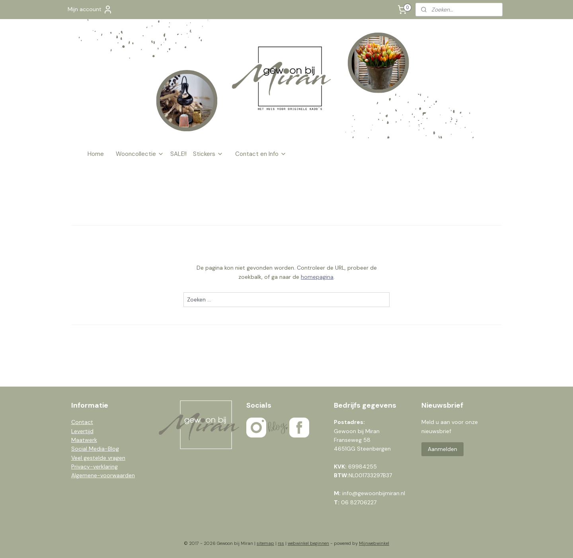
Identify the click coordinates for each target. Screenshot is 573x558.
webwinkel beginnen (308, 543)
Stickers (208, 154)
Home (96, 154)
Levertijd (82, 431)
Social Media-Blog (95, 448)
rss (281, 543)
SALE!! (178, 154)
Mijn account (90, 9)
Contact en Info (260, 154)
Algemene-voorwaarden (103, 475)
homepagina (317, 276)
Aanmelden (442, 449)
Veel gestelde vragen (98, 457)
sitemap (265, 543)
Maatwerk (84, 439)
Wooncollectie (140, 154)
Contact (82, 422)
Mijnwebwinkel (374, 543)
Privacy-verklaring (94, 466)
